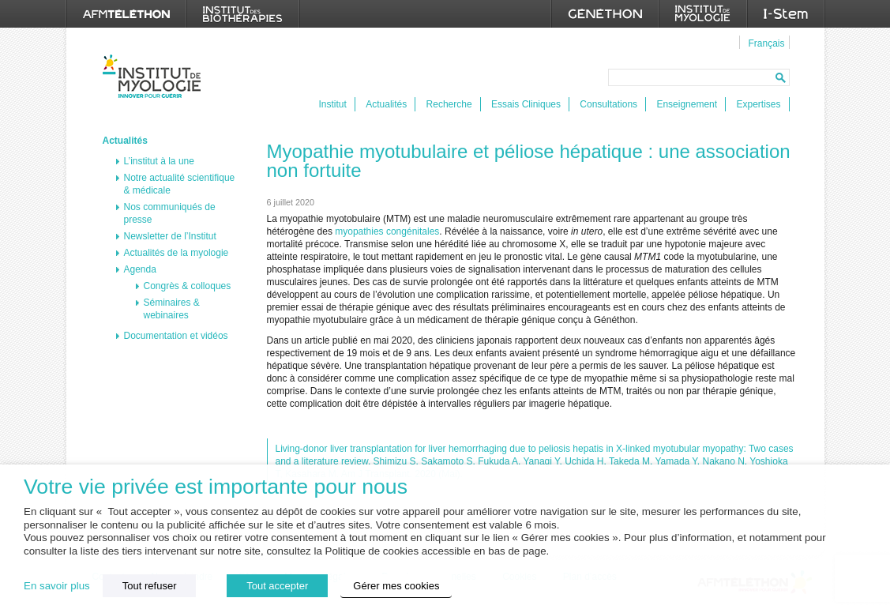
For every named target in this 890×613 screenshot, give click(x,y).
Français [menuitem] (766, 43)
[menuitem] (764, 42)
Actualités (386, 104)
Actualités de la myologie (176, 252)
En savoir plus (57, 586)
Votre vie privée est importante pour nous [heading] (215, 487)
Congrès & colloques (187, 285)
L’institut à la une (159, 161)
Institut (333, 104)
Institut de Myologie (155, 76)
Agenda (140, 269)
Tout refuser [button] (149, 586)
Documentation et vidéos (176, 335)
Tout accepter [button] (277, 586)
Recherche (449, 104)
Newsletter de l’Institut (170, 236)
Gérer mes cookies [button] (396, 586)
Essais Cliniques (526, 104)
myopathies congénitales (387, 231)
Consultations (608, 104)
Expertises (758, 104)
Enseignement (686, 104)
